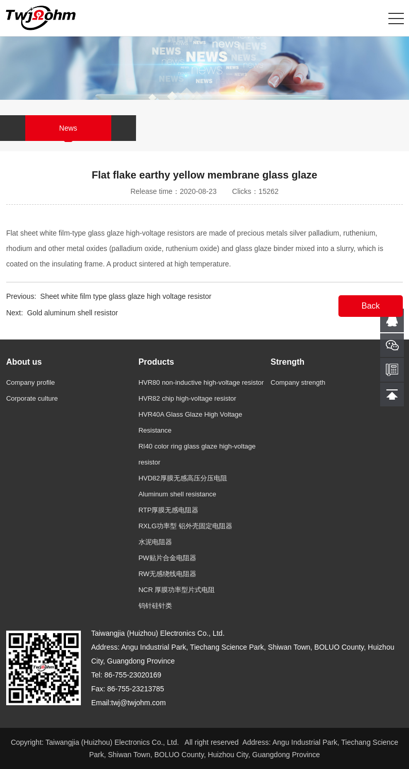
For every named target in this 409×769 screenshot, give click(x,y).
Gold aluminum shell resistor (72, 313)
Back (371, 305)
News (68, 128)
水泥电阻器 (155, 542)
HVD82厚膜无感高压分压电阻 (183, 478)
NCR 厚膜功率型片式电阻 (177, 590)
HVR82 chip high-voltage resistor (187, 398)
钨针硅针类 (155, 606)
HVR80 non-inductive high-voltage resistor (201, 382)
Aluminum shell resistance (177, 494)
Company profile (30, 382)
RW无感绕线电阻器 (167, 574)
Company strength (297, 382)
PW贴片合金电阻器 (167, 558)
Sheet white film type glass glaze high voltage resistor (125, 296)
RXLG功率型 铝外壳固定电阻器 (185, 526)
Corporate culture (32, 398)
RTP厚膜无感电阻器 (169, 510)
